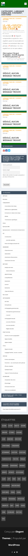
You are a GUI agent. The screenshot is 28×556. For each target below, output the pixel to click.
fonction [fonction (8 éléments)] (15, 459)
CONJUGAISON (6, 202)
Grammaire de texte (10, 260)
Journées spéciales (10, 240)
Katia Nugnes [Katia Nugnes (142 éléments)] (19, 472)
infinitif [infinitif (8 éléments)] (4, 472)
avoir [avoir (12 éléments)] (3, 439)
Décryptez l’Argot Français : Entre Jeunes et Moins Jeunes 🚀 (13, 55)
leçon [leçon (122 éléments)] (3, 479)
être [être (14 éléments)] (3, 518)
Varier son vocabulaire (10, 390)
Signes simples (8, 342)
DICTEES (7, 301)
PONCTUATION (6, 332)
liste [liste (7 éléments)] (9, 479)
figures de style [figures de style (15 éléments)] (6, 459)
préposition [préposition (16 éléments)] (21, 498)
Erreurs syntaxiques (9, 359)
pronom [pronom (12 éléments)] (4, 498)
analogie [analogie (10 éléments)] (4, 432)
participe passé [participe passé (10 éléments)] (16, 485)
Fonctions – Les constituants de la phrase (15, 362)
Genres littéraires (10, 270)
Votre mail (6, 170)
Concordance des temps (10, 206)
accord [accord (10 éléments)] (4, 425)
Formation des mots (10, 386)
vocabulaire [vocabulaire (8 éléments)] (10, 512)
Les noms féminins (10, 322)
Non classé (5, 294)
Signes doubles (8, 339)
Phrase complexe (9, 366)
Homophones (8, 305)
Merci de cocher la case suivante (13, 175)
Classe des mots (9, 250)
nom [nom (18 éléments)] (19, 479)
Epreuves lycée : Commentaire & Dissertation (14, 230)
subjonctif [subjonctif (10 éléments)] (5, 505)
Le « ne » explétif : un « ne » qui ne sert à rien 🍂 (13, 27)
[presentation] (13, 180)
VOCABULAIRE (6, 376)
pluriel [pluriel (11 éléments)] (19, 492)
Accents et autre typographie (12, 335)
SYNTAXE (10, 32)
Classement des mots (10, 380)
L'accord (8, 315)
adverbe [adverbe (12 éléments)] (23, 425)
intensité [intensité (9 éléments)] (11, 472)
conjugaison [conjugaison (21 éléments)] (15, 445)
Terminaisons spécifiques (11, 219)
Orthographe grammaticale (11, 308)
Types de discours (9, 291)
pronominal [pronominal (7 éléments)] (12, 498)
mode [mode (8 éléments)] (14, 479)
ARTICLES (5, 196)
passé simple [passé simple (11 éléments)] (5, 492)
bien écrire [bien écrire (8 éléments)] (18, 439)
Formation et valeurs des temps (12, 213)
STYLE (7, 32)
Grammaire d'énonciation (11, 257)
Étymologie (7, 383)
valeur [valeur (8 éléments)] (23, 505)
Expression (7, 281)
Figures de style (8, 349)
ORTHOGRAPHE (6, 298)
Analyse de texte (9, 267)
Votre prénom (7, 165)
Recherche (7, 288)
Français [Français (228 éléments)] (22, 459)
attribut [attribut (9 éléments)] (11, 432)
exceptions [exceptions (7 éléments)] (22, 452)
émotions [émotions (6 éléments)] (19, 512)
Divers (4, 223)
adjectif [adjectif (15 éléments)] (16, 425)
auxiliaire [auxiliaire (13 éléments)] (19, 432)
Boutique (5, 199)
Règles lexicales (10, 328)
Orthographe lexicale (10, 318)
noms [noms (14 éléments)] (23, 479)
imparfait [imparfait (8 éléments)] (22, 465)
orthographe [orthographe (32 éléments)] (5, 485)
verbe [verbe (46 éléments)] (3, 512)
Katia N (5, 30)
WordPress (14, 544)
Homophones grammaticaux (13, 311)
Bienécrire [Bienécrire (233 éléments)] (10, 439)
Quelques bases (8, 369)
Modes (6, 216)
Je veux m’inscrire (14, 176)
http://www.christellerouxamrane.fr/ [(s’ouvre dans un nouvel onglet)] (12, 409)
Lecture (6, 284)
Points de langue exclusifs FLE (12, 243)
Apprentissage (8, 274)
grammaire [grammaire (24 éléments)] (5, 465)
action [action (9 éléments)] (10, 425)
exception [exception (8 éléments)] (14, 452)
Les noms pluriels (10, 325)
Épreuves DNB (6, 226)
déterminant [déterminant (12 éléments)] (5, 452)
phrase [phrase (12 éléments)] (13, 492)
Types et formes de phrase (18, 32)
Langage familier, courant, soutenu (13, 352)
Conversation (8, 236)
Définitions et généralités (11, 209)
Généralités (7, 253)
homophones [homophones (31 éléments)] (13, 465)
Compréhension (8, 277)
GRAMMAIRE (6, 247)
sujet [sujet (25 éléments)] (11, 505)
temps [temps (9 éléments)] (17, 505)
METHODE (5, 264)
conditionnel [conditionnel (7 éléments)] (6, 445)
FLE (3, 233)
